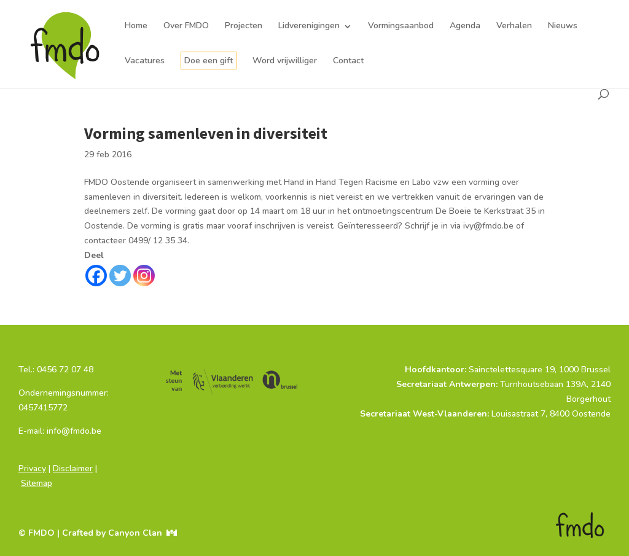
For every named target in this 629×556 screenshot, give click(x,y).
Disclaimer (73, 468)
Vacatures (145, 60)
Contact (348, 60)
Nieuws (562, 25)
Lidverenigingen (309, 25)
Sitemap (36, 483)
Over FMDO (186, 25)
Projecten (243, 25)
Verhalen (514, 25)
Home (136, 25)
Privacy (32, 468)
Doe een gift (208, 60)
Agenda (465, 25)
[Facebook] (96, 275)
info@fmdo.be (45, 446)
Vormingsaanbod (401, 25)
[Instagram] (144, 275)
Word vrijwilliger (284, 60)
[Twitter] (120, 275)
